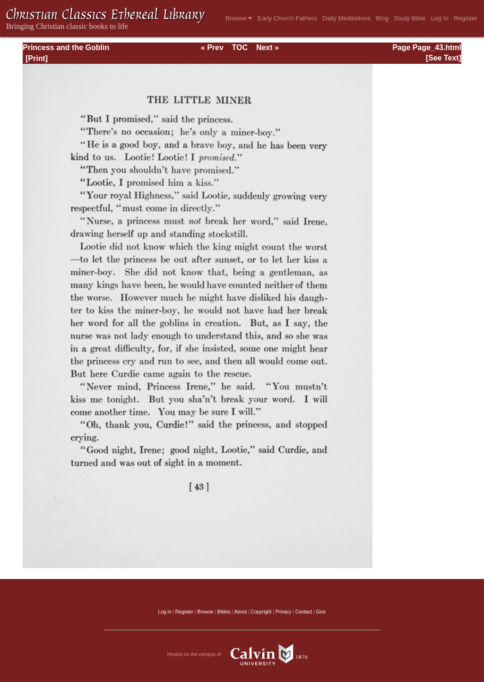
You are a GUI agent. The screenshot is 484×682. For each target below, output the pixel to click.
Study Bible (409, 18)
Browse (238, 18)
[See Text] (443, 58)
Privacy (284, 611)
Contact (303, 611)
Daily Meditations (346, 18)
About (240, 611)
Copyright (261, 611)
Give (321, 611)
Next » (267, 47)
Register (465, 18)
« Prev (212, 47)
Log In (440, 18)
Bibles (224, 611)
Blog (382, 18)
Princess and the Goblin (66, 47)
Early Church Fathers (287, 18)
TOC (240, 47)
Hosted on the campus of (242, 654)
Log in (165, 611)
